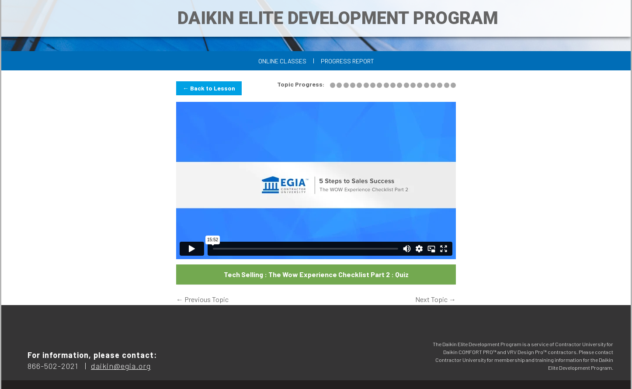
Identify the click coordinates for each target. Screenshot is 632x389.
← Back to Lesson (209, 88)
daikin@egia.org (121, 366)
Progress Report (347, 61)
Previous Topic (202, 299)
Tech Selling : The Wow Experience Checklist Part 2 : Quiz (316, 274)
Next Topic (435, 299)
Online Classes (282, 61)
